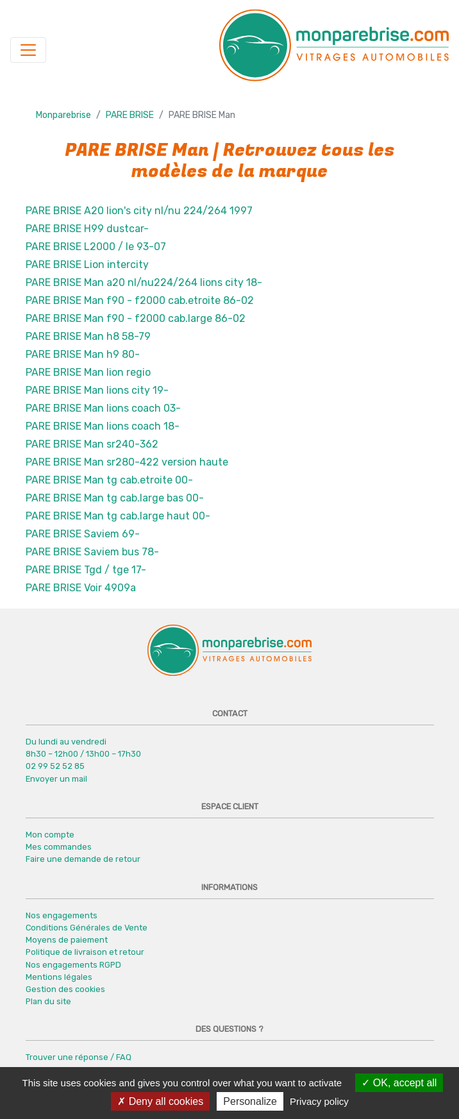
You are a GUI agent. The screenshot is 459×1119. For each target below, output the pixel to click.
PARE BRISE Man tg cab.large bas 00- (115, 498)
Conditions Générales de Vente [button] (86, 927)
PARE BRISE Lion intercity (87, 264)
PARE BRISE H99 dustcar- (87, 229)
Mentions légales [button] (59, 977)
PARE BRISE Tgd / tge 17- (86, 570)
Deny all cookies (160, 1101)
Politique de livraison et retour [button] (85, 952)
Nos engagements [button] (61, 915)
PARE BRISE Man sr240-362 (92, 444)
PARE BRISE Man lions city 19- (97, 390)
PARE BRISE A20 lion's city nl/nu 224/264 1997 (139, 211)
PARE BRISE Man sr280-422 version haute (127, 462)
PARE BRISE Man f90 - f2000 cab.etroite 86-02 (140, 300)
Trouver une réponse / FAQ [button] (78, 1057)
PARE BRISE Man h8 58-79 (88, 336)
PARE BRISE (130, 115)
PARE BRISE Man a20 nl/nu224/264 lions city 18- (144, 282)
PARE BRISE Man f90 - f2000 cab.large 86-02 (136, 318)
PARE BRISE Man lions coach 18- (102, 426)
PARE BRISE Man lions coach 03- (103, 408)
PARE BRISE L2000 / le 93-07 (96, 246)
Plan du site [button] (48, 1001)
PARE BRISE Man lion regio (88, 372)
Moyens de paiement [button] (67, 940)
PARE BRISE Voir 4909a (81, 588)
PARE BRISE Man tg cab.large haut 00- (118, 516)
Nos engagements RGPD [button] (73, 965)
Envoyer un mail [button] (56, 779)
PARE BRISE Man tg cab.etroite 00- (109, 480)
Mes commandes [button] (59, 847)
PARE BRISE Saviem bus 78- (92, 552)
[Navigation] (28, 50)
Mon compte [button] (50, 834)
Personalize (250, 1101)
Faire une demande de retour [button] (83, 859)
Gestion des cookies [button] (65, 989)
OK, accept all (399, 1082)
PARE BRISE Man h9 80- (83, 354)
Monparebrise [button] (63, 115)
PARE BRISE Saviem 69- (83, 534)
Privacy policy (319, 1101)
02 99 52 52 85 (55, 766)
